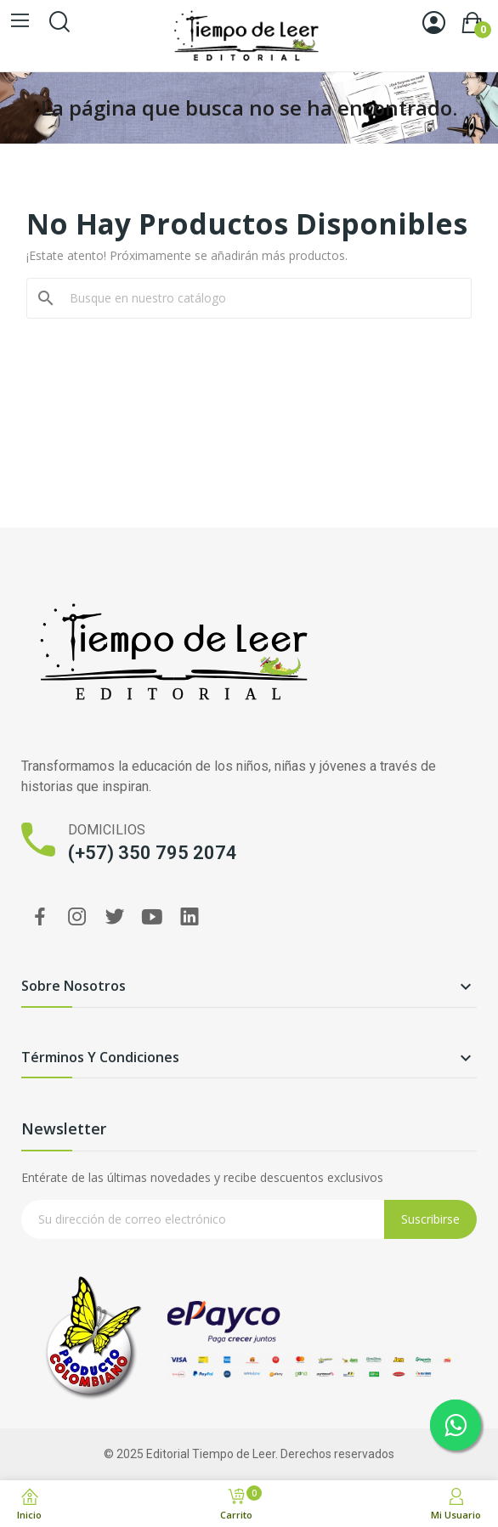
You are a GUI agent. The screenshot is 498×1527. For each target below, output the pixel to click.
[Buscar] (259, 298)
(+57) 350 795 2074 (152, 852)
